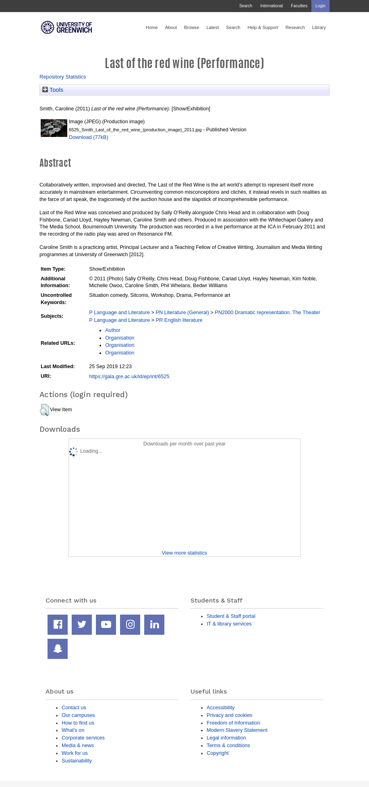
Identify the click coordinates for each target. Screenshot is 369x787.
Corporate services (83, 738)
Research (295, 27)
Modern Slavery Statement (237, 730)
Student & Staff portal (231, 616)
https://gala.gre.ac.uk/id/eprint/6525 (129, 376)
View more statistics (184, 553)
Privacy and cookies (229, 715)
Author (112, 330)
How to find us (78, 723)
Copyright (218, 753)
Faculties (299, 6)
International (271, 6)
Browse (191, 27)
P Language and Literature (119, 312)
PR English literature (178, 320)
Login (320, 6)
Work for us (75, 753)
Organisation (119, 338)
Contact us (74, 707)
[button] (44, 410)
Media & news (78, 745)
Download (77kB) (88, 137)
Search (245, 6)
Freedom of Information (233, 723)
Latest (212, 27)
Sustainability (77, 761)
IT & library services (229, 624)
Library (319, 27)
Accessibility (220, 707)
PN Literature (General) (182, 312)
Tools (52, 90)
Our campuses (78, 715)
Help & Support (263, 27)
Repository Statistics (62, 77)
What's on (73, 730)
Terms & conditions (228, 745)
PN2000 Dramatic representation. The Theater (267, 312)
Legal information (226, 738)
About (171, 27)
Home (152, 27)
